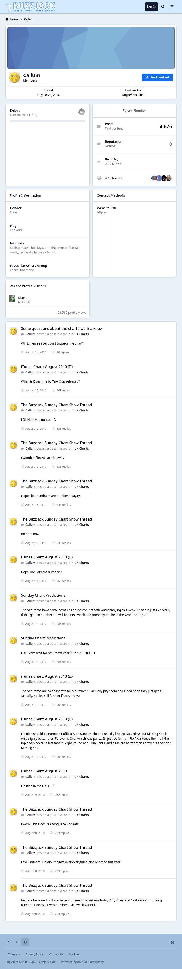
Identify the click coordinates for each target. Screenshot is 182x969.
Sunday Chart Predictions (43, 595)
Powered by (82, 962)
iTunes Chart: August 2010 (44, 771)
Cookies (74, 954)
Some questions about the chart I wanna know (62, 328)
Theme (14, 954)
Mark (22, 297)
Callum (30, 334)
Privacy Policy (34, 954)
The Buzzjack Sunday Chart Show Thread (56, 404)
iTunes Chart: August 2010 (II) (47, 366)
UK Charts (81, 334)
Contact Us (56, 954)
